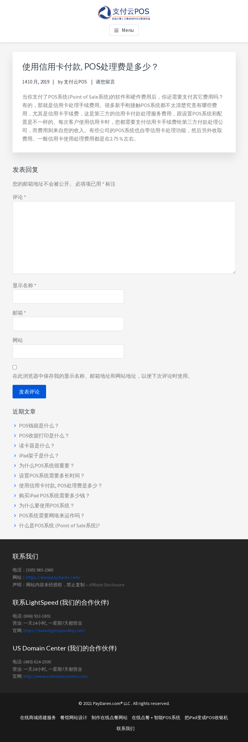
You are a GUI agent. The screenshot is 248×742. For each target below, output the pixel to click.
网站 (18, 340)
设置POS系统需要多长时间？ (52, 475)
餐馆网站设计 (73, 717)
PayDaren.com (106, 703)
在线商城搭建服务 (38, 717)
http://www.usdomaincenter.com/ (56, 676)
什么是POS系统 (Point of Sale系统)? (59, 525)
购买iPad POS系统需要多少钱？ (54, 495)
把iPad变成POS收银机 (206, 717)
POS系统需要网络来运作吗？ (52, 515)
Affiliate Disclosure (107, 585)
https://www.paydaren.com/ (53, 577)
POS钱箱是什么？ (39, 425)
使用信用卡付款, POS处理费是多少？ (61, 485)
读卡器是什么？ (37, 445)
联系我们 (126, 728)
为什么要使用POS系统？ (47, 505)
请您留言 (105, 82)
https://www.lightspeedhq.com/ (54, 630)
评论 (19, 197)
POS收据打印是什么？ (44, 435)
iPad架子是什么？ (39, 455)
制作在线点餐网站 (109, 717)
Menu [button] (128, 30)
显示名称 (24, 285)
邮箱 (19, 312)
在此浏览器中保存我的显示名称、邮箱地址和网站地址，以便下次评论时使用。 (103, 376)
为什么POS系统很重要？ (47, 465)
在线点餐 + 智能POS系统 (156, 717)
